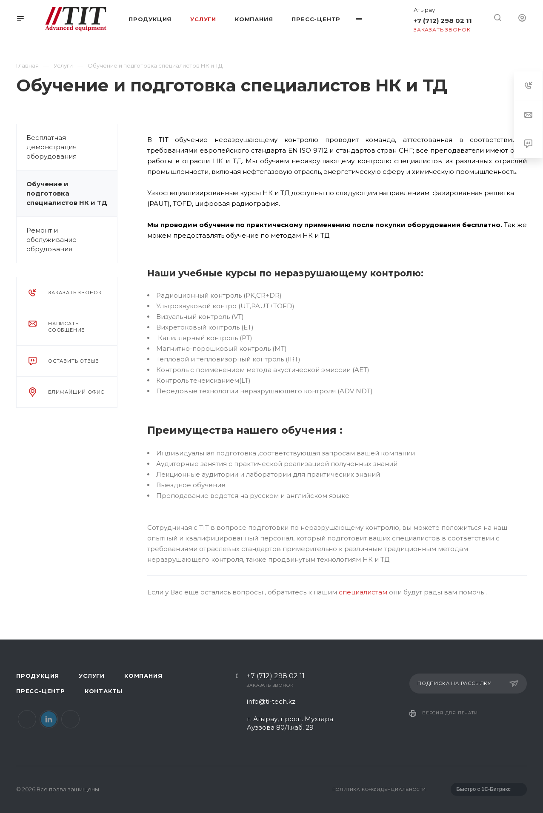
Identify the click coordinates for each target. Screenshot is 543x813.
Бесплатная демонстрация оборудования (51, 147)
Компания (143, 675)
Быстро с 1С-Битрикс (483, 789)
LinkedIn (49, 719)
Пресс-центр (40, 691)
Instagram (70, 719)
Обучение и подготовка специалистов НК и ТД (66, 193)
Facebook (27, 719)
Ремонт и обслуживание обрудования (51, 239)
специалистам (363, 592)
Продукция (37, 675)
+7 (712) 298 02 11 (443, 21)
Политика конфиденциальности (379, 789)
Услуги (92, 675)
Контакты (104, 691)
